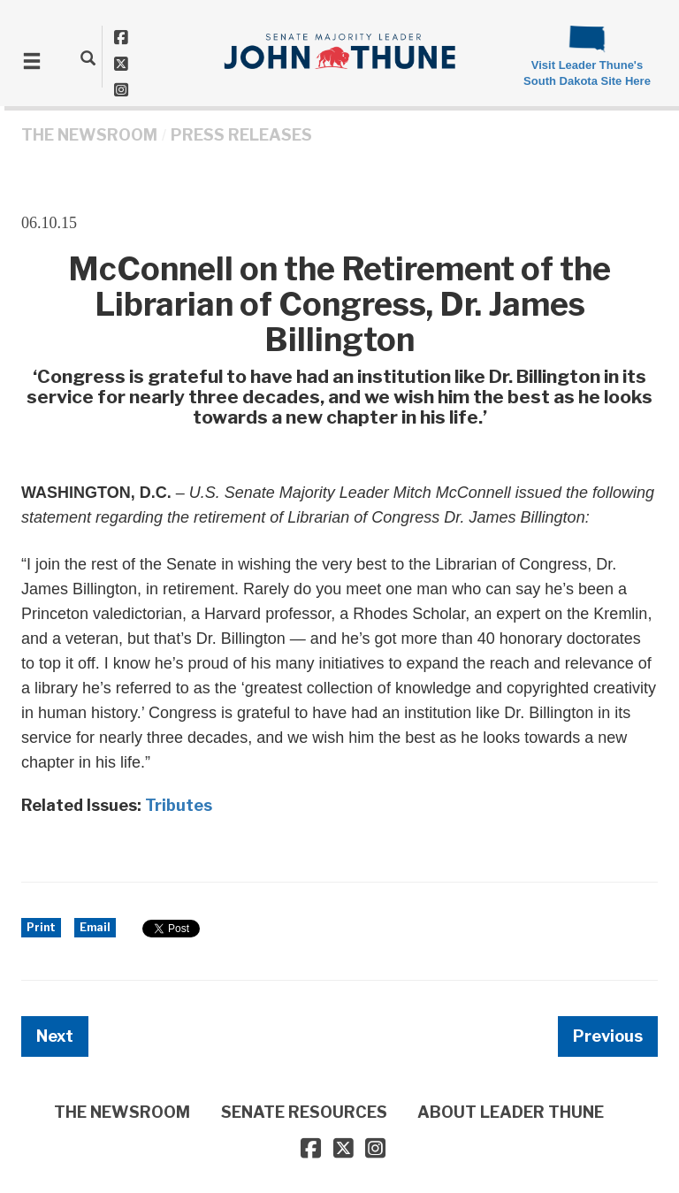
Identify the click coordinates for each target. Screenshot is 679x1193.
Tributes (178, 805)
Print (41, 927)
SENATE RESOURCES (304, 1112)
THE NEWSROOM (89, 135)
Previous (608, 1036)
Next (54, 1036)
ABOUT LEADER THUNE (510, 1112)
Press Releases (241, 135)
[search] (87, 57)
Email (95, 927)
